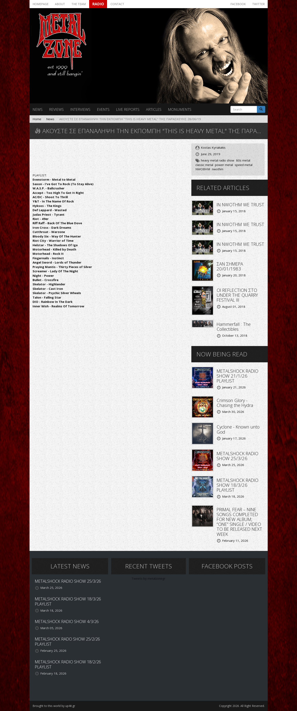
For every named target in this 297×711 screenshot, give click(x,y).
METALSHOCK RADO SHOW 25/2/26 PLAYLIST (67, 641)
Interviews (80, 109)
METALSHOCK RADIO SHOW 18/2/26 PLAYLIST (68, 664)
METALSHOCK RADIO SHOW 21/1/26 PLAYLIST (237, 376)
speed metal (243, 165)
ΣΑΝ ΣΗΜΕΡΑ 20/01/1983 (230, 266)
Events (103, 109)
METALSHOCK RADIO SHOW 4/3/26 (67, 621)
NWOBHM (202, 169)
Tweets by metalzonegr (148, 578)
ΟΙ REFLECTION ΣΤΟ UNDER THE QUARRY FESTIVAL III (237, 295)
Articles (153, 109)
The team (78, 4)
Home (37, 119)
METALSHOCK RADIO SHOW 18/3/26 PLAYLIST (237, 485)
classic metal (204, 165)
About (60, 4)
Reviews (56, 109)
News (38, 109)
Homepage (40, 4)
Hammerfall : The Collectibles (234, 326)
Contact (117, 4)
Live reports (127, 109)
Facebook (238, 4)
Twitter (258, 4)
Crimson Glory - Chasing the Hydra (235, 402)
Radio (98, 3)
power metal (224, 165)
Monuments (179, 109)
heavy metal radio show (217, 160)
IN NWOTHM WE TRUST (240, 204)
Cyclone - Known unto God (238, 429)
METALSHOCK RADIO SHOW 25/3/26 (237, 455)
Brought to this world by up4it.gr (54, 706)
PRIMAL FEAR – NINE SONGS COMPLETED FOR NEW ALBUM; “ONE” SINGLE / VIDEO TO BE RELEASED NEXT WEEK (239, 521)
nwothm (217, 169)
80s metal (243, 160)
